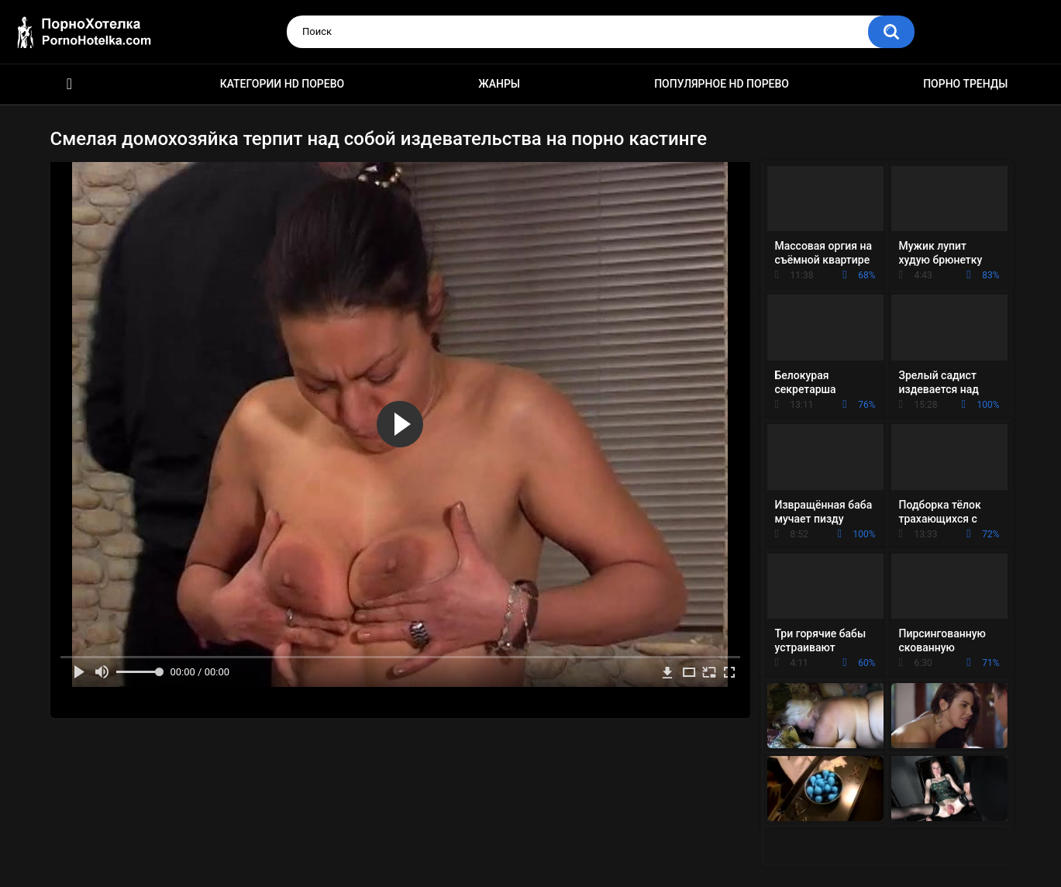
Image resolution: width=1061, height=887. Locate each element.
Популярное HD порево (721, 84)
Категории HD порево (282, 84)
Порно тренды (965, 84)
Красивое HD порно (69, 84)
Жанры (499, 84)
